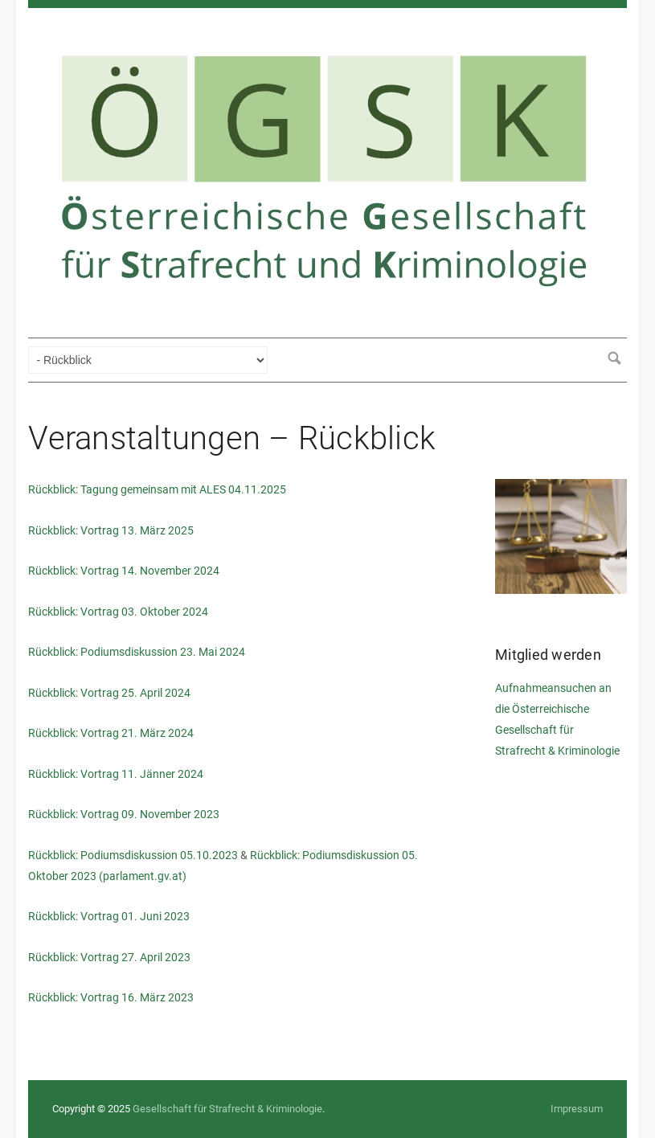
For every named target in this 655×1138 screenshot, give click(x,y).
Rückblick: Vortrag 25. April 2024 (109, 692)
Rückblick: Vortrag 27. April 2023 (109, 957)
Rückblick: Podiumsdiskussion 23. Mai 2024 (136, 651)
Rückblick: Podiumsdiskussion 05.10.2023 (133, 855)
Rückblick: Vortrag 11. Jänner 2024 (115, 774)
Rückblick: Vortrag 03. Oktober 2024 (118, 611)
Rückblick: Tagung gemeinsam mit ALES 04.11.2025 (157, 489)
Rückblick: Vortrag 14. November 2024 (123, 570)
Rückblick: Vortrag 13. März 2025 (111, 530)
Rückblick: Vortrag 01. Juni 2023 (109, 916)
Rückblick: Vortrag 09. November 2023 (123, 814)
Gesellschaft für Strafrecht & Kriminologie (227, 1109)
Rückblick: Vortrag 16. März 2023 (111, 997)
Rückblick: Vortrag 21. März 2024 (111, 733)
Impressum (577, 1109)
